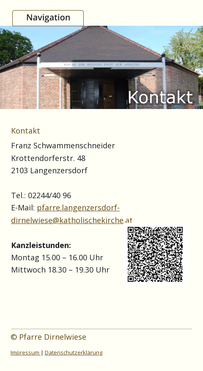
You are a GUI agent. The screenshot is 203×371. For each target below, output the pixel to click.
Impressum (26, 352)
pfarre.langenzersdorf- (78, 207)
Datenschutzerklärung (73, 352)
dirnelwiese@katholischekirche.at (72, 220)
